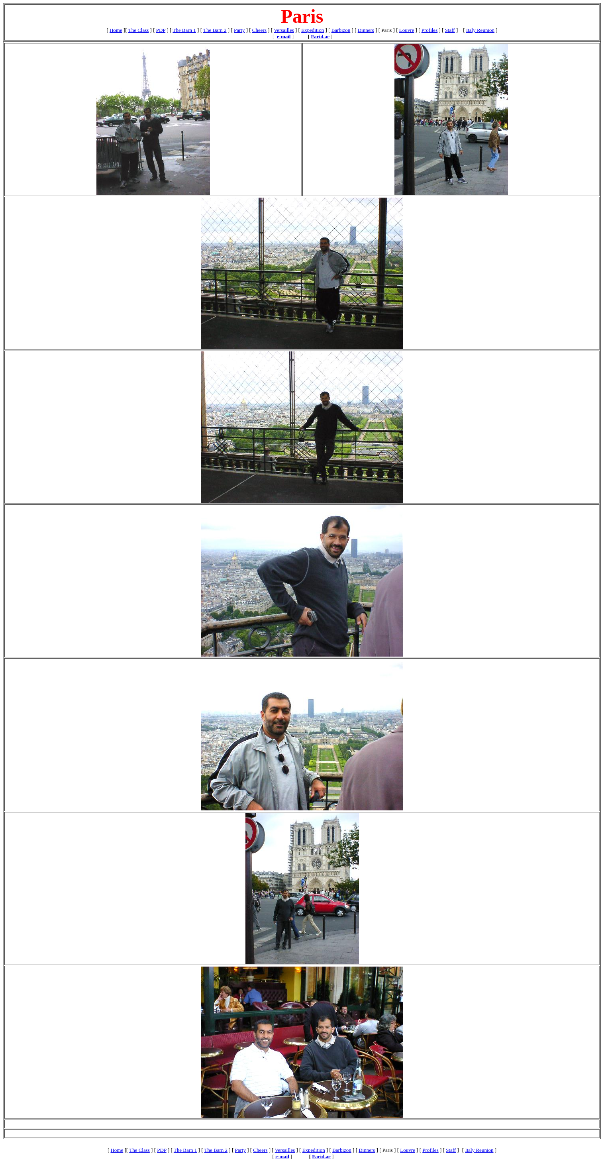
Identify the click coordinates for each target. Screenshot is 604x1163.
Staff (450, 30)
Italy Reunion (480, 30)
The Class (138, 30)
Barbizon (341, 30)
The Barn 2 (214, 30)
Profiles (429, 30)
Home (116, 30)
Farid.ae (320, 36)
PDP (160, 30)
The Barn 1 (184, 30)
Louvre (406, 30)
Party (239, 30)
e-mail (284, 36)
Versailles (284, 30)
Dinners (366, 30)
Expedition (312, 30)
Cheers (259, 30)
